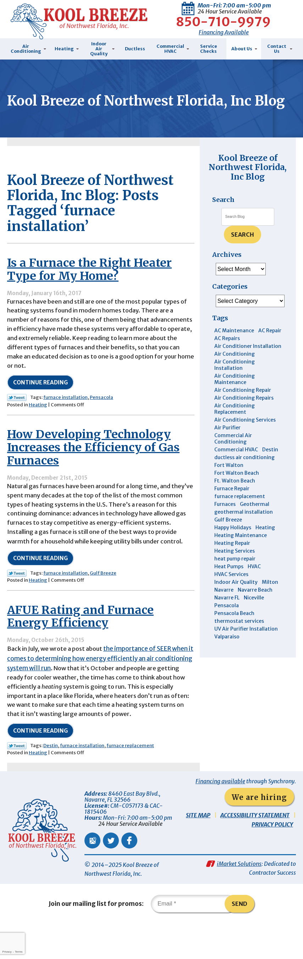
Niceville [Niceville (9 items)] (254, 613)
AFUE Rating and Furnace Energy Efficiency (80, 646)
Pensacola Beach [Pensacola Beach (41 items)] (234, 628)
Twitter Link (17, 423)
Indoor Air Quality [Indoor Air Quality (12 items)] (236, 597)
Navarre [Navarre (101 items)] (223, 605)
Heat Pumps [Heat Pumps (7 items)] (228, 582)
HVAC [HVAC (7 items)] (254, 582)
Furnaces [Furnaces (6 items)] (225, 519)
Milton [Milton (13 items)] (270, 597)
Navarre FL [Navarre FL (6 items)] (226, 613)
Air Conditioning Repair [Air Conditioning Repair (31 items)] (242, 405)
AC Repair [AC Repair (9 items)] (269, 346)
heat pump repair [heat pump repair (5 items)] (234, 574)
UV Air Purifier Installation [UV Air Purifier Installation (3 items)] (246, 644)
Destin (50, 778)
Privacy (6, 951)
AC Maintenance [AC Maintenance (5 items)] (234, 346)
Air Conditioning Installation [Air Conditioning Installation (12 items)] (234, 380)
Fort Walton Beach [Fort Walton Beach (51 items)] (236, 488)
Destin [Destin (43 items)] (270, 465)
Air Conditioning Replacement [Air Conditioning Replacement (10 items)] (234, 424)
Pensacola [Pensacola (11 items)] (226, 620)
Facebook (129, 874)
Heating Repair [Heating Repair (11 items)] (232, 558)
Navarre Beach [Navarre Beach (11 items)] (255, 605)
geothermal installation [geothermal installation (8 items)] (243, 527)
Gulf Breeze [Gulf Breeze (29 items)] (228, 535)
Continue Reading (40, 408)
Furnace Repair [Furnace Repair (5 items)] (231, 504)
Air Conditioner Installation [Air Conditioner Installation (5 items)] (247, 361)
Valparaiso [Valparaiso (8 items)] (226, 652)
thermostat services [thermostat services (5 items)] (239, 636)
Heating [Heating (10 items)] (265, 543)
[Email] (194, 939)
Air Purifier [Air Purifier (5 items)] (227, 443)
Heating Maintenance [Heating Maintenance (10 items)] (240, 550)
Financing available (220, 814)
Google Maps (92, 874)
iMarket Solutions (239, 898)
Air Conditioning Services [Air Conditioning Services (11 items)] (245, 435)
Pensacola (101, 423)
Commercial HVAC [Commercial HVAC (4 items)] (236, 465)
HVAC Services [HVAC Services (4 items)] (231, 589)
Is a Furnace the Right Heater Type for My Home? (89, 290)
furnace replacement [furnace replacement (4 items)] (239, 511)
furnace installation (65, 423)
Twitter (111, 874)
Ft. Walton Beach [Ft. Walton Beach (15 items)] (234, 496)
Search (242, 249)
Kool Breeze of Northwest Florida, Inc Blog (248, 182)
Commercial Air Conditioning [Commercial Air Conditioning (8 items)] (233, 453)
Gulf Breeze (103, 602)
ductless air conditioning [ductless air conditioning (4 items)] (244, 472)
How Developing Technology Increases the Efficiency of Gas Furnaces (93, 473)
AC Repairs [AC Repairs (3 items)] (227, 353)
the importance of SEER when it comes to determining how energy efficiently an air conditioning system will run (99, 689)
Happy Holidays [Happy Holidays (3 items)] (232, 543)
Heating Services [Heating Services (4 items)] (234, 566)
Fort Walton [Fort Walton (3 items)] (228, 480)
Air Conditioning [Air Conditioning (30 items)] (234, 369)
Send (240, 939)
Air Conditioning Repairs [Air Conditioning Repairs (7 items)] (244, 413)
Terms (19, 951)
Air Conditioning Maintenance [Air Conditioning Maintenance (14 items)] (234, 394)
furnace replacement (130, 778)
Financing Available (224, 31)
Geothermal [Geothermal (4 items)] (254, 519)
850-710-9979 (223, 21)
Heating (38, 430)
